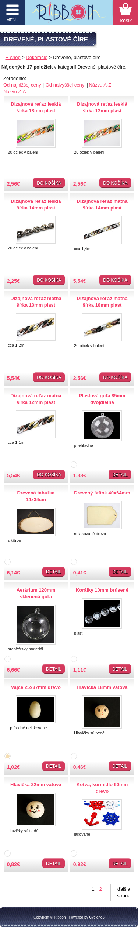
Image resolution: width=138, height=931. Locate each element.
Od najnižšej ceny (22, 85)
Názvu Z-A (14, 91)
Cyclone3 (97, 917)
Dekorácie (36, 57)
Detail (119, 474)
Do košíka (49, 183)
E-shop (13, 57)
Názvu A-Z (100, 85)
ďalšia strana (123, 892)
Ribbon (60, 917)
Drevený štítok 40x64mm (102, 493)
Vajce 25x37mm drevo (36, 687)
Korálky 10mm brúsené (102, 590)
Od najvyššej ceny (66, 85)
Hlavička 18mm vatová (102, 687)
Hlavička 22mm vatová (35, 784)
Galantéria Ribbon (69, 14)
